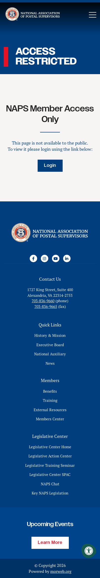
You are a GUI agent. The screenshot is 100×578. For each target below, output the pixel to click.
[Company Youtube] (55, 258)
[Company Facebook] (33, 258)
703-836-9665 (45, 306)
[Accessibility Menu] (88, 550)
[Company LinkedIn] (67, 258)
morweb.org (60, 571)
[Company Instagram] (44, 258)
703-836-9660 (43, 301)
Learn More (50, 543)
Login (50, 166)
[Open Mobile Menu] (92, 15)
